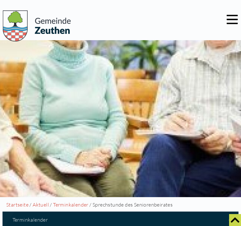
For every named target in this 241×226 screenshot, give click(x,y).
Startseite (17, 205)
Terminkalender (70, 205)
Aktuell (41, 205)
